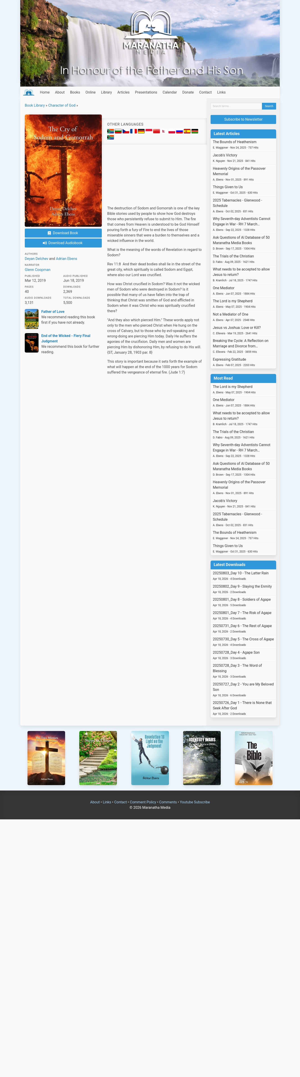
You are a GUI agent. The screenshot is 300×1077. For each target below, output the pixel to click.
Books (75, 92)
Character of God (61, 105)
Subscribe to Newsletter (243, 119)
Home (45, 92)
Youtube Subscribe (195, 802)
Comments (168, 802)
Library (106, 92)
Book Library (35, 105)
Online (90, 92)
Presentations (146, 92)
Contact (205, 92)
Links (221, 92)
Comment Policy (143, 802)
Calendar (170, 92)
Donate (188, 92)
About (60, 92)
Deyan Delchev (36, 259)
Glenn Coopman (37, 270)
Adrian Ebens (66, 259)
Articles (123, 92)
